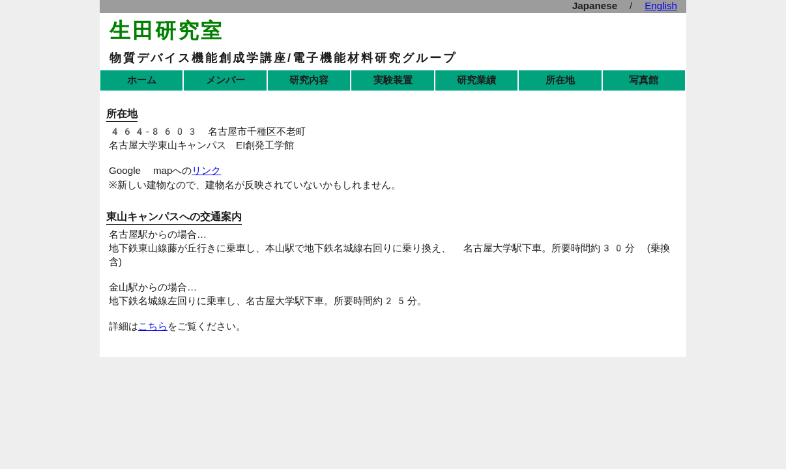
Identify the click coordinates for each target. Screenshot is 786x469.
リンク (206, 171)
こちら (152, 326)
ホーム (141, 80)
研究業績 (476, 80)
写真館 (643, 80)
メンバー (225, 80)
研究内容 (308, 80)
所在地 (560, 80)
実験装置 (393, 80)
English (661, 6)
